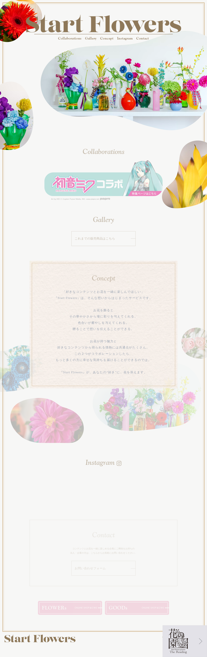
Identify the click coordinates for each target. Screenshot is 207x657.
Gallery (91, 38)
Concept (107, 38)
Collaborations (70, 38)
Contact (142, 38)
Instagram (125, 38)
